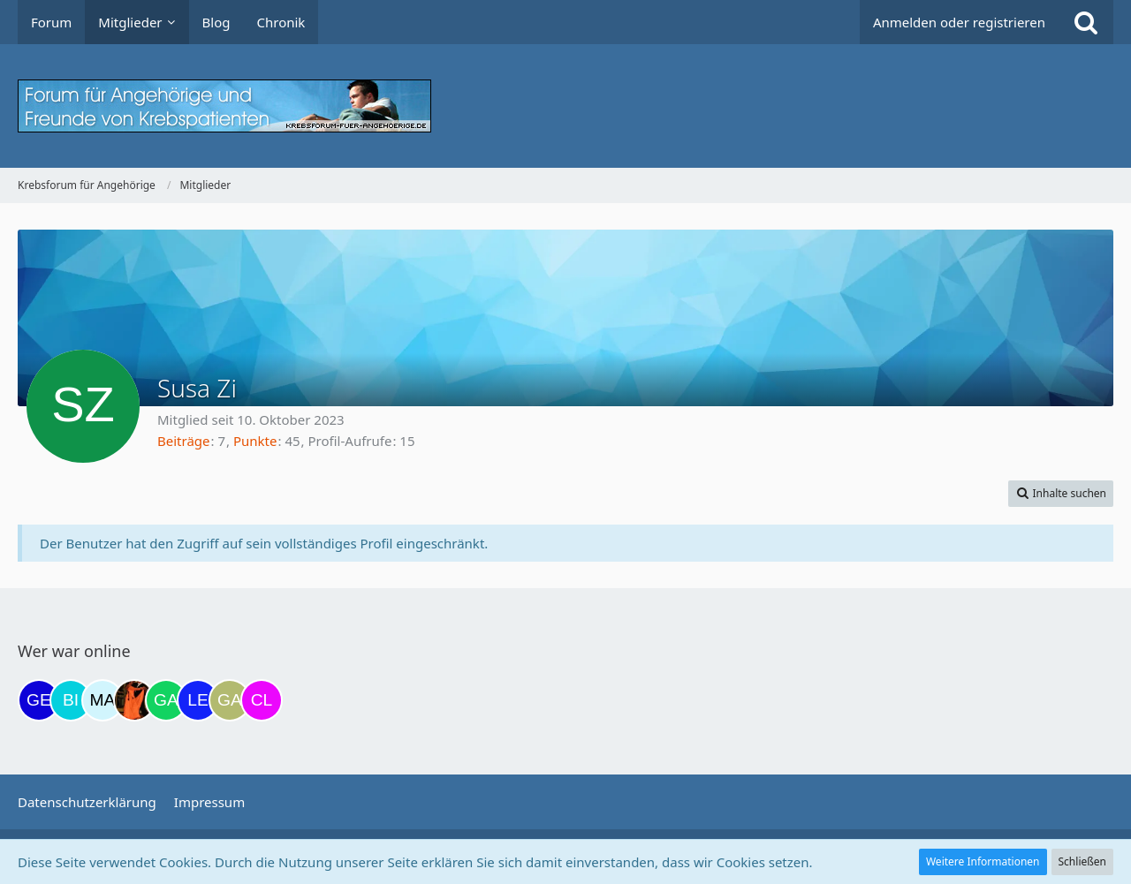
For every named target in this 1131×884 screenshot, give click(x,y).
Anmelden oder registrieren (959, 22)
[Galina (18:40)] (230, 700)
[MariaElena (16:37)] (102, 700)
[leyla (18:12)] (198, 700)
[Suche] (1086, 22)
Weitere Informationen (983, 861)
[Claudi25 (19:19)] (261, 700)
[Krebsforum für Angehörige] (565, 106)
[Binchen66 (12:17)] (70, 700)
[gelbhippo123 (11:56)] (39, 700)
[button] (1060, 493)
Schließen (1082, 861)
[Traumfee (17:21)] (134, 700)
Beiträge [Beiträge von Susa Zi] (183, 441)
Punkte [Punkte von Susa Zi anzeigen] (255, 441)
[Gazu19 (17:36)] (166, 700)
